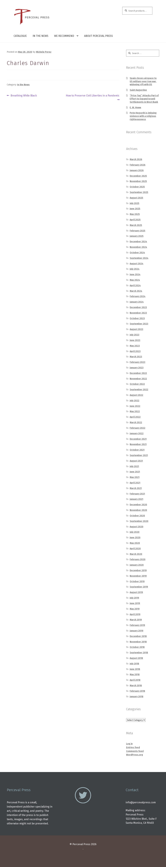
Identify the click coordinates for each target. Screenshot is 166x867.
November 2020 (138, 510)
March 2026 (136, 159)
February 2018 (137, 691)
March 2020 (136, 554)
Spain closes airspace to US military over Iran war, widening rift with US (143, 81)
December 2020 (138, 504)
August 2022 (136, 395)
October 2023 (137, 318)
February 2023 (137, 362)
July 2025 (134, 203)
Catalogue (20, 35)
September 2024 (139, 258)
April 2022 (135, 417)
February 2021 (137, 493)
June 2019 (135, 603)
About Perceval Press (98, 35)
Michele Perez (43, 52)
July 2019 (134, 597)
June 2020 (135, 537)
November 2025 (138, 181)
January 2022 (136, 433)
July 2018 (134, 663)
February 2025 (137, 230)
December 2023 (138, 307)
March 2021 (136, 488)
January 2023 (136, 367)
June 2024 (135, 274)
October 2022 (137, 384)
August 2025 (136, 197)
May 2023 (135, 345)
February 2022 (137, 428)
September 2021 (139, 455)
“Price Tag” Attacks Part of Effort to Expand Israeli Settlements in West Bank (144, 98)
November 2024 (138, 247)
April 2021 (135, 482)
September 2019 (139, 586)
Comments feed (135, 751)
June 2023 (135, 340)
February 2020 (137, 559)
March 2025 (136, 225)
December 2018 (138, 636)
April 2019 (135, 614)
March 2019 (136, 619)
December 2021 (138, 439)
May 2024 (135, 280)
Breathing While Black (23, 96)
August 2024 (136, 263)
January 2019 (136, 630)
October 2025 (137, 186)
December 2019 (138, 570)
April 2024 (135, 285)
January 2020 (137, 565)
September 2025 (139, 192)
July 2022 (134, 400)
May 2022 (135, 411)
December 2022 (138, 373)
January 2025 (136, 236)
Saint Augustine (138, 90)
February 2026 (137, 165)
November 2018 (138, 641)
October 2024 (137, 252)
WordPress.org (134, 754)
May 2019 (135, 608)
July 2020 (134, 532)
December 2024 (138, 241)
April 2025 (135, 219)
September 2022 (139, 389)
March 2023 (136, 356)
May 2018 (135, 674)
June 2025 (135, 208)
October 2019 (137, 581)
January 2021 (136, 499)
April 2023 (135, 351)
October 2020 (137, 515)
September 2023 (139, 323)
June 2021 (135, 471)
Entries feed (133, 747)
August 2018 (136, 658)
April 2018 (135, 680)
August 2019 (136, 592)
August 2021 (136, 461)
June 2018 (135, 669)
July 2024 (134, 269)
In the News (40, 35)
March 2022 (136, 422)
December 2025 (138, 176)
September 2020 (139, 521)
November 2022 (138, 378)
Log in (129, 743)
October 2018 (137, 647)
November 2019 (138, 576)
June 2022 (135, 406)
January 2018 (136, 696)
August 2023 (136, 329)
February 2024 (137, 296)
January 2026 (137, 170)
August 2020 (136, 526)
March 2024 (136, 291)
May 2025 (135, 214)
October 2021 (137, 449)
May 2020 (135, 543)
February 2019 (137, 625)
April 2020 (135, 548)
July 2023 (134, 334)
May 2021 (134, 477)
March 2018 (136, 685)
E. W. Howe (135, 107)
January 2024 (137, 302)
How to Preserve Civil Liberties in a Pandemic (92, 97)
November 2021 (138, 444)
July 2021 (134, 466)
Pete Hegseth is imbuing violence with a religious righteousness (143, 116)
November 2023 (138, 313)
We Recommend (64, 35)
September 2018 (139, 652)
